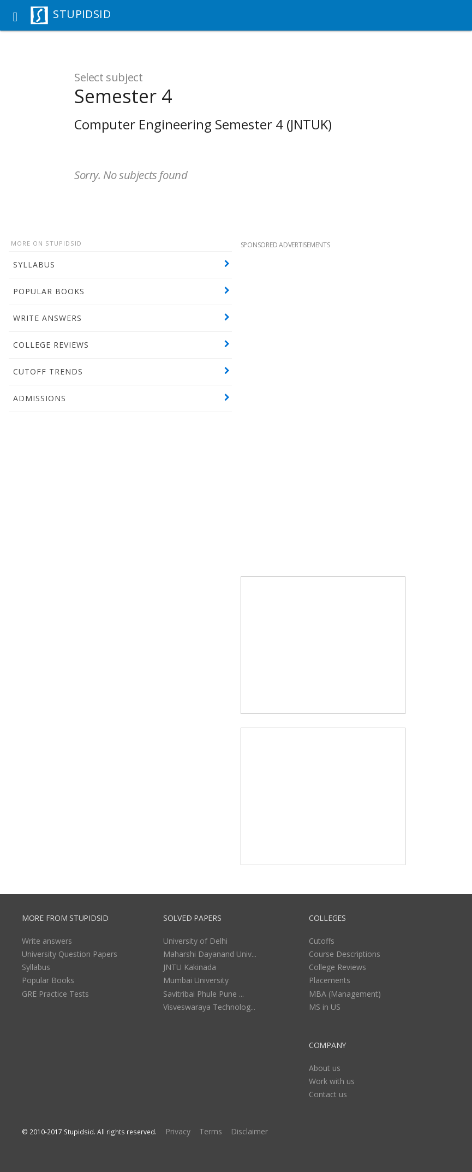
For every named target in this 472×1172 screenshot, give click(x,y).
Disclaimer (249, 1131)
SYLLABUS (34, 264)
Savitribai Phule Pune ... (203, 994)
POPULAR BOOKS (49, 291)
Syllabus (36, 967)
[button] (15, 15)
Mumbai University (196, 980)
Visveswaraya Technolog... (209, 1007)
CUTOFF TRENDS (48, 371)
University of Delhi (195, 941)
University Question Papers (69, 954)
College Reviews (337, 967)
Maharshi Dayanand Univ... (209, 954)
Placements (329, 980)
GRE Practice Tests (55, 994)
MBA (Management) (345, 994)
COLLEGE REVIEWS (51, 345)
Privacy (177, 1131)
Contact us (328, 1094)
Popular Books (48, 980)
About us (324, 1068)
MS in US (324, 1007)
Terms (210, 1131)
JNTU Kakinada (189, 967)
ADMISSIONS (39, 398)
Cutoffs (321, 941)
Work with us (332, 1081)
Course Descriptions (344, 954)
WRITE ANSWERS (47, 318)
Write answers (47, 941)
